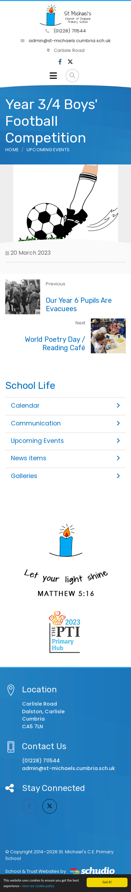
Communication (65, 423)
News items (65, 458)
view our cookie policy (38, 886)
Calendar (65, 405)
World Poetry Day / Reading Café (55, 343)
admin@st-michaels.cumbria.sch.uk (66, 40)
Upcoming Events (48, 150)
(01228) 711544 (65, 31)
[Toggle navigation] (53, 75)
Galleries (65, 476)
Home (12, 150)
